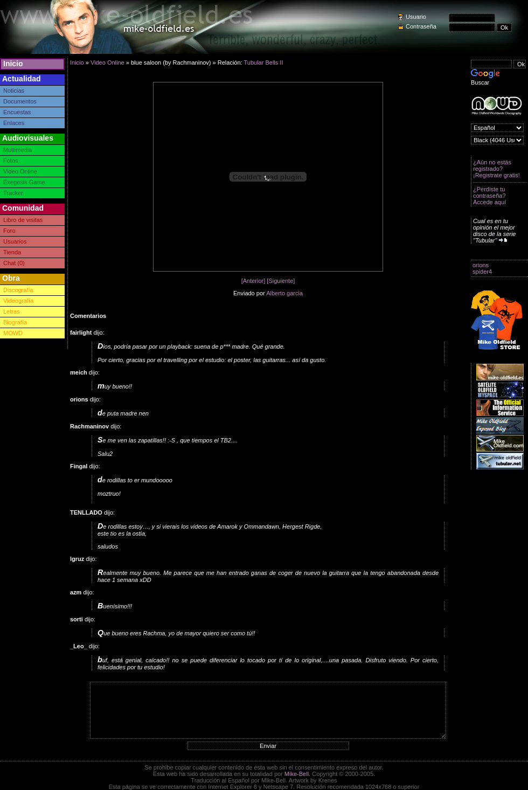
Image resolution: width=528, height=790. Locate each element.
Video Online (20, 171)
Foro (9, 230)
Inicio (13, 63)
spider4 (482, 271)
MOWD (13, 333)
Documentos (20, 101)
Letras (11, 311)
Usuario (416, 16)
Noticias (13, 90)
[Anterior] (253, 281)
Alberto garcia (284, 293)
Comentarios (88, 316)
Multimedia (17, 150)
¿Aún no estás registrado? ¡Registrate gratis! (496, 168)
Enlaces (13, 123)
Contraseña (421, 26)
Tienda (12, 252)
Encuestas (17, 112)
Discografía (18, 290)
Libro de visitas (23, 220)
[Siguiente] (281, 281)
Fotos (10, 160)
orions (481, 265)
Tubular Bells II (263, 62)
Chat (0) (14, 263)
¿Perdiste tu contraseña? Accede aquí (489, 195)
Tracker (13, 193)
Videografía (18, 300)
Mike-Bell (296, 774)
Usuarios (14, 241)
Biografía (15, 322)
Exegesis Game (24, 182)
